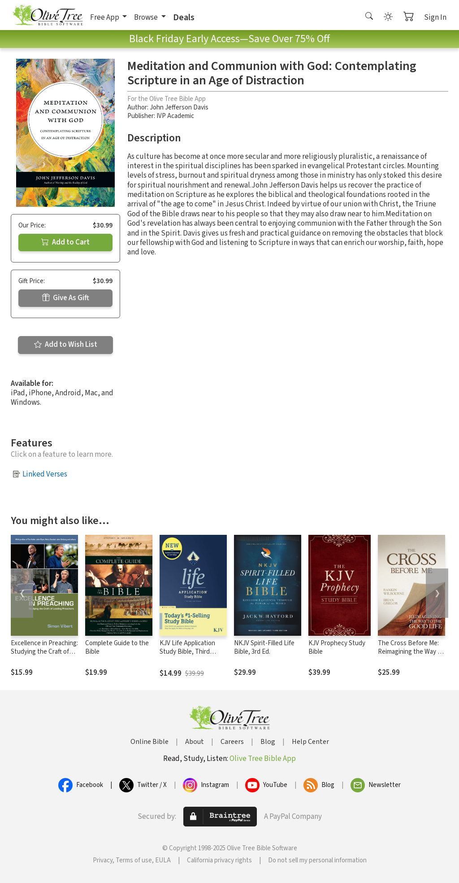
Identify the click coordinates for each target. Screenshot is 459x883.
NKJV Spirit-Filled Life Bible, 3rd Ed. (264, 647)
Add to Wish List (65, 344)
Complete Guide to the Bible (117, 647)
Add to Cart (65, 242)
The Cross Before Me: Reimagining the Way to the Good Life (411, 651)
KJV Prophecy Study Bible (336, 647)
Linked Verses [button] (44, 474)
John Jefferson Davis (179, 107)
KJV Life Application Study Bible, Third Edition (187, 651)
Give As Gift (65, 298)
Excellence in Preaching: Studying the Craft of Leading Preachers (44, 651)
